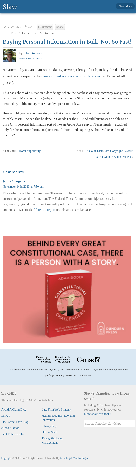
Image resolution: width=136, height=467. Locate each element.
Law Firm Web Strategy (56, 409)
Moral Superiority (30, 151)
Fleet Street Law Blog (14, 422)
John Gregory (32, 53)
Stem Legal (66, 458)
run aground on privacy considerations (72, 76)
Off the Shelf (50, 432)
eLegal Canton (10, 427)
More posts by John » (30, 58)
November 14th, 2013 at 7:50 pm (23, 186)
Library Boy (49, 426)
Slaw (10, 6)
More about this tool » (97, 413)
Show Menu (125, 6)
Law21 (5, 415)
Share (60, 27)
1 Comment (45, 27)
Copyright (6, 458)
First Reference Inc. (13, 434)
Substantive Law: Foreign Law (36, 33)
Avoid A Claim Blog (13, 409)
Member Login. (80, 458)
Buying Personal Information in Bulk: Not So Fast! (67, 42)
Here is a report (44, 209)
